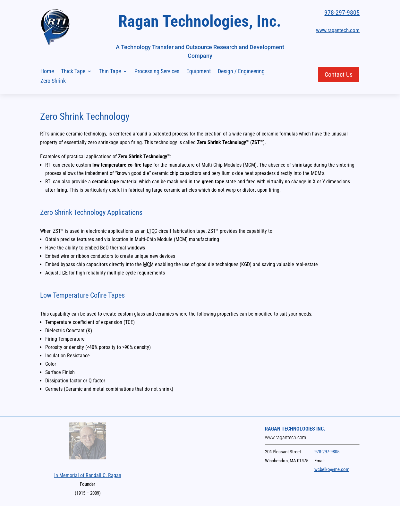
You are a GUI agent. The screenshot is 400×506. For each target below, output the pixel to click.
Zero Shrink (53, 81)
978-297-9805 (342, 12)
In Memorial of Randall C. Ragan (87, 475)
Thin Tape (110, 71)
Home (47, 71)
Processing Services (156, 71)
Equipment (198, 71)
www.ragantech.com (338, 30)
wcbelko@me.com (331, 469)
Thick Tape (73, 71)
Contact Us (339, 74)
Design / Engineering (241, 71)
